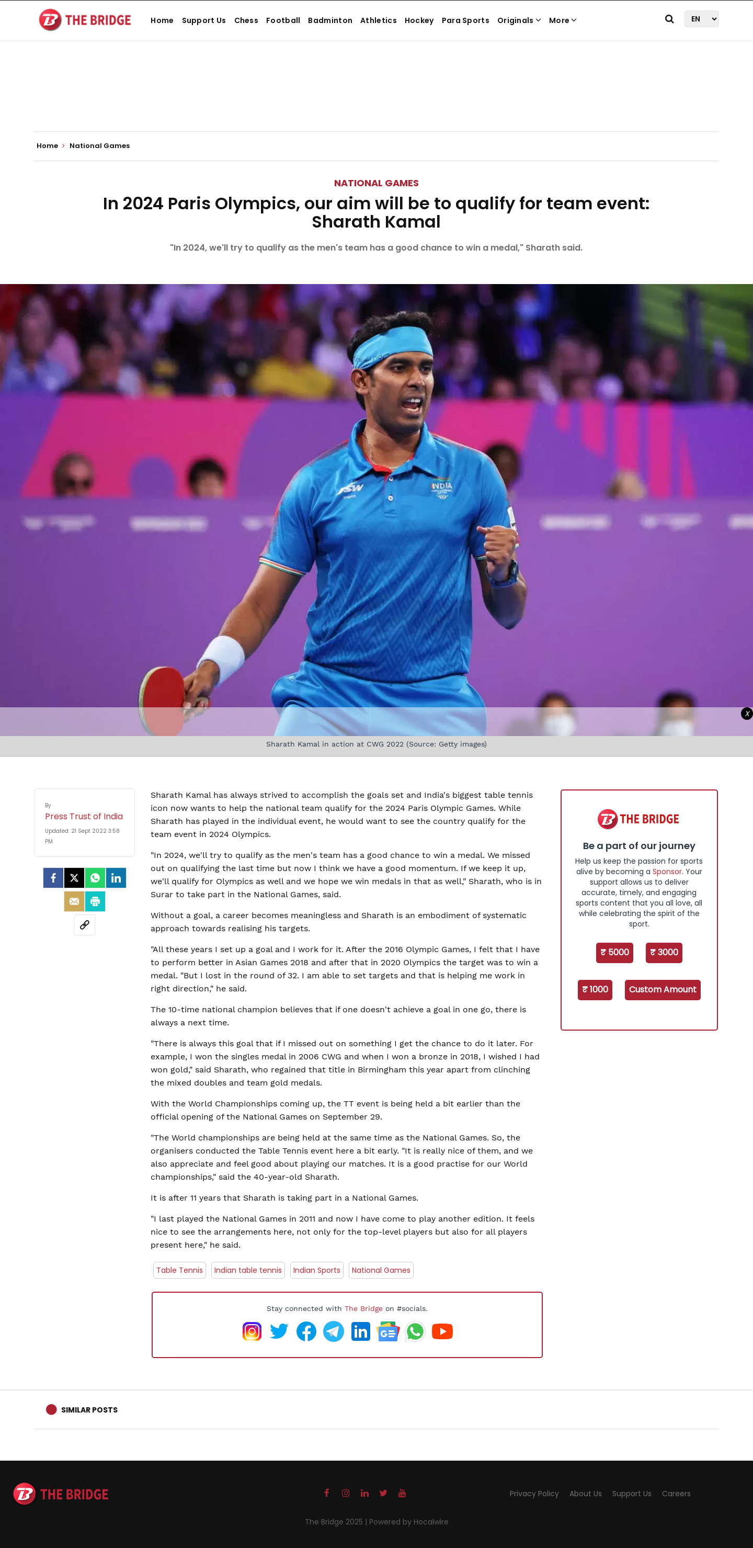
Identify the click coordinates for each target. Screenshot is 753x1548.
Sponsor (667, 871)
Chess (246, 20)
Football (283, 20)
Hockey (419, 20)
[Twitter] (74, 877)
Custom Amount (663, 990)
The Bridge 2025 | (337, 1522)
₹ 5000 (614, 952)
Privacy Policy (534, 1493)
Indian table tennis (248, 1270)
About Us (585, 1493)
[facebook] (53, 877)
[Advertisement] (376, 99)
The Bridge (364, 1308)
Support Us (204, 20)
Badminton (330, 20)
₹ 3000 (664, 952)
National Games (376, 182)
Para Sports (465, 20)
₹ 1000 (595, 990)
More (563, 20)
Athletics (378, 20)
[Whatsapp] (95, 877)
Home (162, 20)
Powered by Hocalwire (409, 1522)
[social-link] (84, 924)
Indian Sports (316, 1270)
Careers (676, 1493)
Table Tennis (179, 1270)
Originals (519, 20)
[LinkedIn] (116, 877)
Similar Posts (89, 1410)
